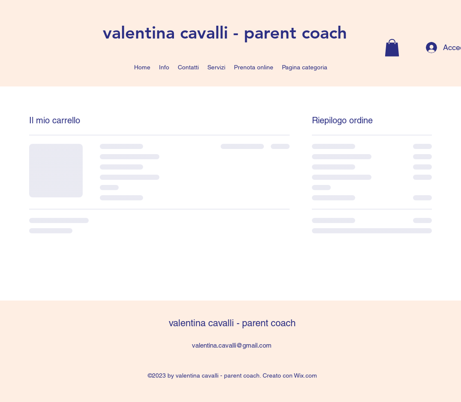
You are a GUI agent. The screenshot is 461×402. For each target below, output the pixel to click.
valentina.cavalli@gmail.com (232, 345)
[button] (392, 48)
